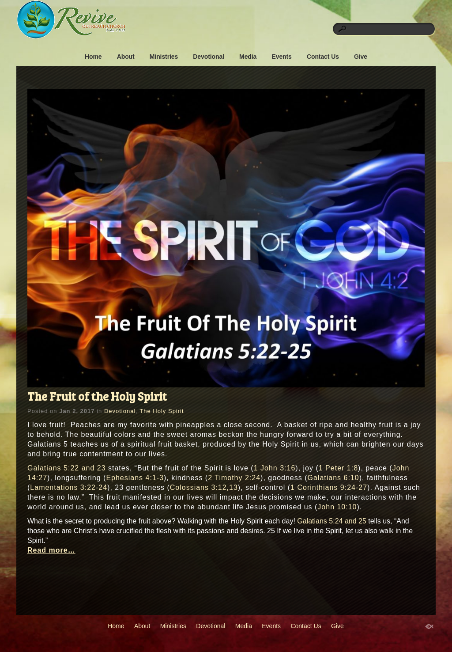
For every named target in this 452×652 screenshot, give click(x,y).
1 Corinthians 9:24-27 (328, 487)
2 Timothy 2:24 (234, 477)
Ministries (164, 56)
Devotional (208, 56)
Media (247, 56)
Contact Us (323, 56)
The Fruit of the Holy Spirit (97, 396)
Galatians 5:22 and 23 (66, 468)
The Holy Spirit (161, 411)
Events (281, 56)
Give (360, 56)
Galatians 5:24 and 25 (331, 521)
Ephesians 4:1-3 (135, 477)
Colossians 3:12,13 (204, 487)
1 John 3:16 (275, 468)
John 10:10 (337, 507)
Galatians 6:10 (333, 477)
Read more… (51, 550)
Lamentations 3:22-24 (68, 487)
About (126, 56)
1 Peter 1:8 (338, 468)
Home (93, 56)
